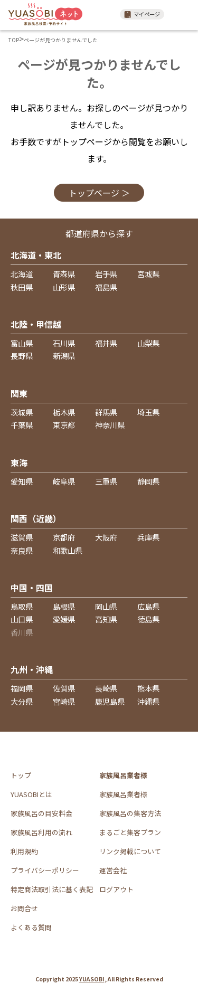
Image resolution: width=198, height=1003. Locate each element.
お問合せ (24, 908)
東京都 (64, 424)
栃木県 (64, 412)
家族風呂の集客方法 (130, 813)
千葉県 (22, 424)
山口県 (22, 618)
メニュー (182, 14)
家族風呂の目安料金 (41, 813)
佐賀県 (64, 688)
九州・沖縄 (32, 669)
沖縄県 (148, 701)
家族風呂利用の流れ (41, 832)
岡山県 (106, 606)
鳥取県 (22, 606)
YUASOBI (92, 979)
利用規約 (24, 851)
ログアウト (116, 889)
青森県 (64, 273)
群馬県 (106, 412)
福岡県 (22, 688)
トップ (21, 775)
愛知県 (22, 481)
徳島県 (148, 618)
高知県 (106, 618)
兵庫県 (148, 537)
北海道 (22, 273)
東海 (19, 462)
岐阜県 (64, 481)
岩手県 (106, 273)
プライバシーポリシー (45, 870)
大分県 (22, 701)
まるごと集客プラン (130, 832)
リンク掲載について (130, 851)
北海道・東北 (36, 255)
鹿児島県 (110, 701)
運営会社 (113, 870)
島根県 (64, 606)
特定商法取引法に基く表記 (52, 889)
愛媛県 (64, 618)
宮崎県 (64, 701)
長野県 (22, 355)
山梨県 (148, 342)
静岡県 (148, 481)
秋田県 (22, 286)
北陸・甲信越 (36, 324)
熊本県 (148, 688)
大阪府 (106, 537)
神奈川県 (110, 424)
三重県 (106, 481)
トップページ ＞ (99, 192)
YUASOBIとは (31, 794)
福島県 (106, 286)
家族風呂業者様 (123, 794)
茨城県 (22, 412)
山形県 (64, 286)
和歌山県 (67, 550)
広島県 (148, 606)
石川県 (64, 342)
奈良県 (22, 550)
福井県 (106, 342)
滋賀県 (22, 537)
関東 (19, 393)
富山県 (22, 342)
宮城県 (148, 273)
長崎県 (106, 688)
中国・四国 (32, 587)
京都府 (64, 537)
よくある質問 (31, 927)
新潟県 (64, 355)
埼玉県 (148, 412)
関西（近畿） (36, 518)
